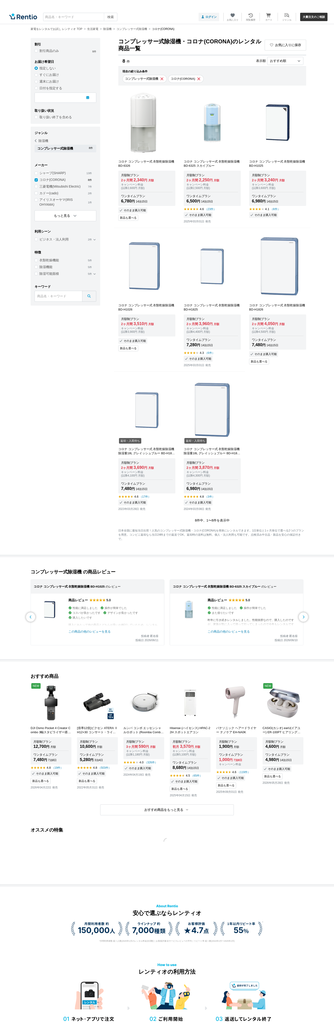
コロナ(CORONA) (52, 180)
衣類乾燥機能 (49, 260)
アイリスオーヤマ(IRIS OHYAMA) (56, 202)
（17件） (145, 496)
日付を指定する (50, 88)
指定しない (47, 68)
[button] (167, 809)
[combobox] (80, 17)
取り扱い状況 (44, 110)
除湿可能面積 (49, 273)
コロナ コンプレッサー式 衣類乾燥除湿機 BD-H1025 (69, 586)
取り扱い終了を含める (55, 117)
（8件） (275, 209)
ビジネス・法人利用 (54, 239)
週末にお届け (49, 81)
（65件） (196, 775)
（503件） (104, 767)
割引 (38, 44)
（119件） (243, 772)
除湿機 (41, 141)
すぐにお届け (49, 75)
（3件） (210, 496)
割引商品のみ (49, 51)
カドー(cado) (48, 193)
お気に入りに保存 (285, 45)
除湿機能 (45, 267)
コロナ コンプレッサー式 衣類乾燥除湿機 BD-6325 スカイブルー (216, 586)
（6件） (210, 353)
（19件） (57, 767)
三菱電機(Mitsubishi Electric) (59, 186)
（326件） (151, 762)
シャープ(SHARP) (52, 173)
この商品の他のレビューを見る (89, 631)
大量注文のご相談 (314, 17)
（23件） (210, 209)
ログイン (209, 17)
